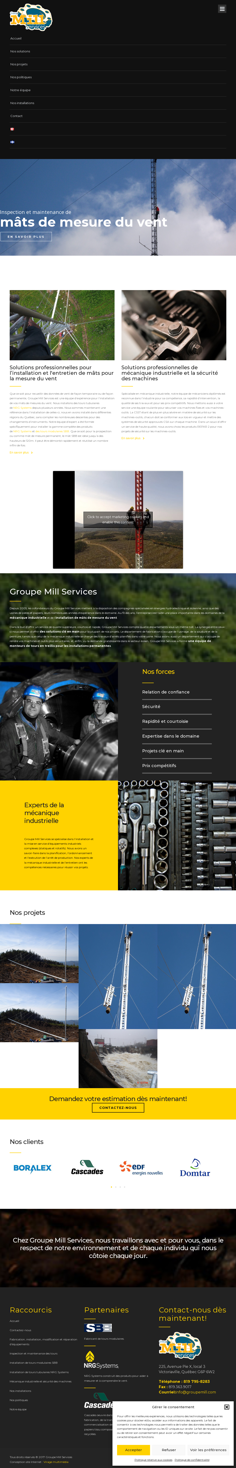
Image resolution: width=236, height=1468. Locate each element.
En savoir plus (21, 452)
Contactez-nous (118, 1108)
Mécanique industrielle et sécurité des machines (40, 1381)
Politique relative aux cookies (153, 1460)
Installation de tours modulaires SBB (34, 1362)
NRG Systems (22, 407)
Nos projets (18, 64)
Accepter (133, 1450)
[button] (226, 1407)
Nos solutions (20, 51)
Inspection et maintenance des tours (33, 1353)
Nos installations (22, 103)
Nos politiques (21, 77)
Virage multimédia (56, 1462)
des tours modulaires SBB (52, 431)
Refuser (169, 1450)
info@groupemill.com (196, 1392)
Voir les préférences (208, 1450)
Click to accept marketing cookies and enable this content (118, 519)
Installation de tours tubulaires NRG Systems (39, 1372)
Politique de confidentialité (192, 1460)
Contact (16, 116)
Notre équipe (20, 90)
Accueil (15, 38)
